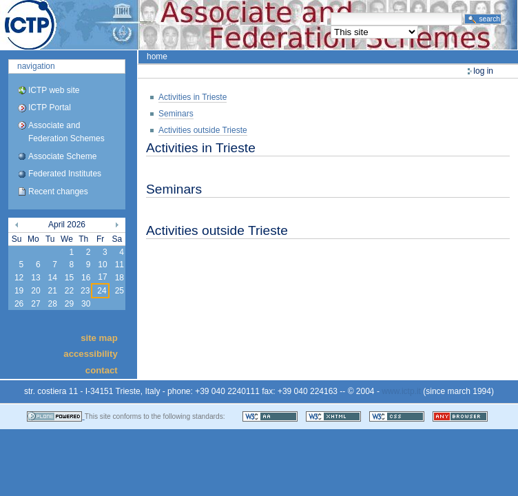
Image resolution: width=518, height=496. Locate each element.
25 (119, 291)
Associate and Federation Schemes (66, 132)
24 (101, 291)
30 (85, 304)
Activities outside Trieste (202, 130)
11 (119, 264)
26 (18, 304)
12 (18, 277)
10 (102, 264)
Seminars (176, 113)
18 (119, 277)
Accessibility (90, 354)
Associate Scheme (62, 156)
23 (85, 291)
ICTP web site (53, 90)
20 (35, 291)
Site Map (99, 337)
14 (52, 277)
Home (157, 56)
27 (35, 304)
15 (69, 277)
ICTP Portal (259, 25)
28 (52, 304)
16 (85, 277)
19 (18, 291)
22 (69, 291)
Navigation (36, 66)
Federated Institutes (64, 173)
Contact (101, 369)
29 (69, 304)
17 (102, 277)
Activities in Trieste (192, 97)
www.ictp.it (401, 391)
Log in (483, 71)
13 (35, 277)
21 (52, 291)
